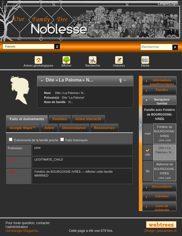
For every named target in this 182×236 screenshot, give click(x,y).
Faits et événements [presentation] (27, 119)
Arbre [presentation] (49, 128)
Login (174, 3)
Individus (161, 196)
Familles (162, 89)
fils (147, 171)
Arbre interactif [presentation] (88, 119)
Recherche (92, 65)
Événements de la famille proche (34, 140)
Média (145, 65)
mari (147, 133)
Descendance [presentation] (74, 128)
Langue (163, 3)
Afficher (66, 65)
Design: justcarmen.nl (160, 231)
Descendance (162, 186)
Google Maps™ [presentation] (23, 128)
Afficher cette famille (99, 171)
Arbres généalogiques (38, 65)
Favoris (10, 46)
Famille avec (159, 114)
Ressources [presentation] (104, 128)
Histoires (119, 65)
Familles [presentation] (60, 119)
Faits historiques (74, 140)
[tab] (85, 81)
